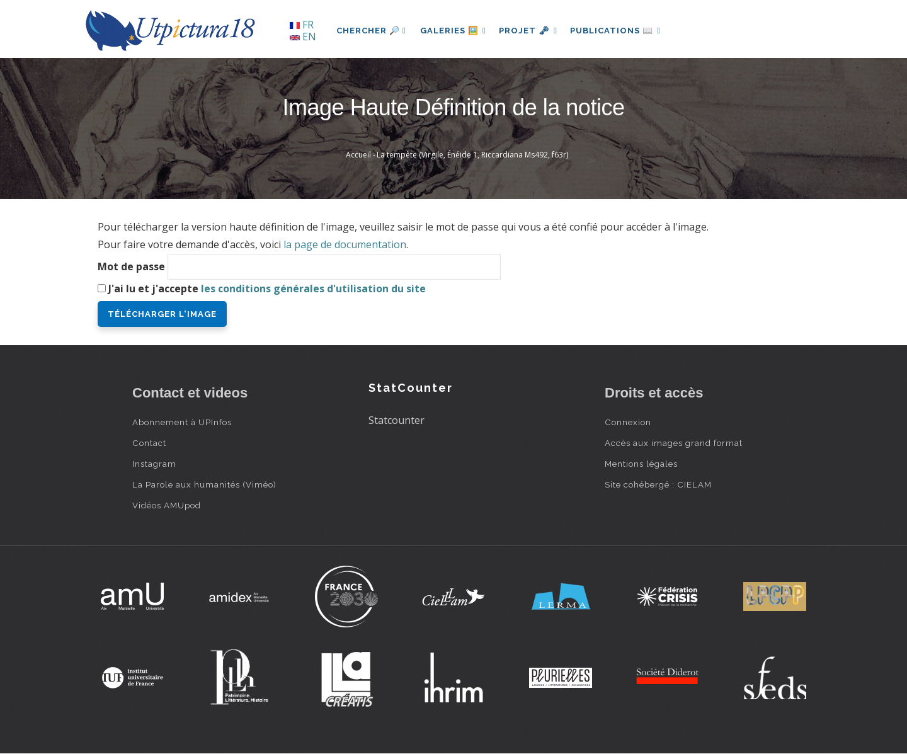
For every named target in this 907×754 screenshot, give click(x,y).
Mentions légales (641, 464)
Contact (149, 443)
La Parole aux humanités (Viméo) (204, 484)
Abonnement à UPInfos (182, 422)
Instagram (154, 464)
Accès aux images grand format (674, 443)
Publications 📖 (621, 30)
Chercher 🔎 (371, 30)
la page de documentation (344, 244)
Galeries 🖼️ (454, 30)
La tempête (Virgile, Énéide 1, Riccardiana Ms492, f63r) (472, 154)
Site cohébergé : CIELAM (658, 484)
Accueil (358, 154)
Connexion (628, 422)
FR (302, 24)
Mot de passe (131, 266)
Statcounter (396, 420)
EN (303, 36)
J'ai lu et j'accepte (267, 288)
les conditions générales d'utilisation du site (313, 288)
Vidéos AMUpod (166, 505)
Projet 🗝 (532, 30)
